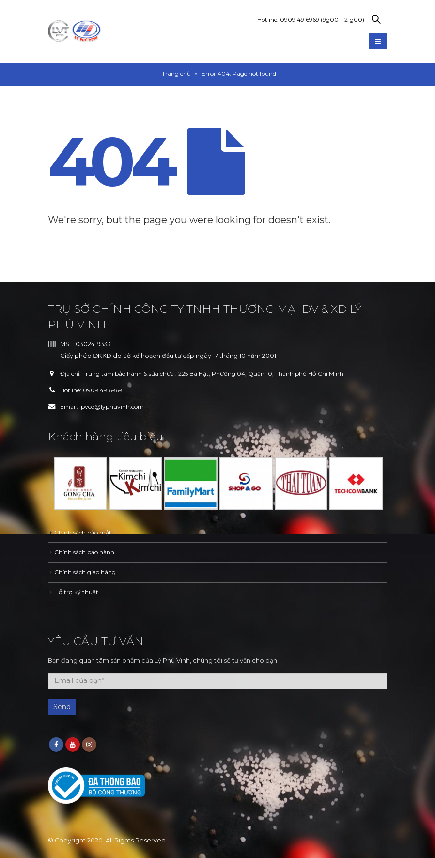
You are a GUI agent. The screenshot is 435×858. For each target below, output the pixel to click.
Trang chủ (176, 73)
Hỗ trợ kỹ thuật (76, 592)
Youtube (72, 745)
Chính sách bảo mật (84, 532)
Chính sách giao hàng (87, 572)
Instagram (89, 745)
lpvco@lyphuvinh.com (115, 406)
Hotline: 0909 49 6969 (310, 19)
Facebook (56, 745)
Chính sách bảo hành (86, 552)
